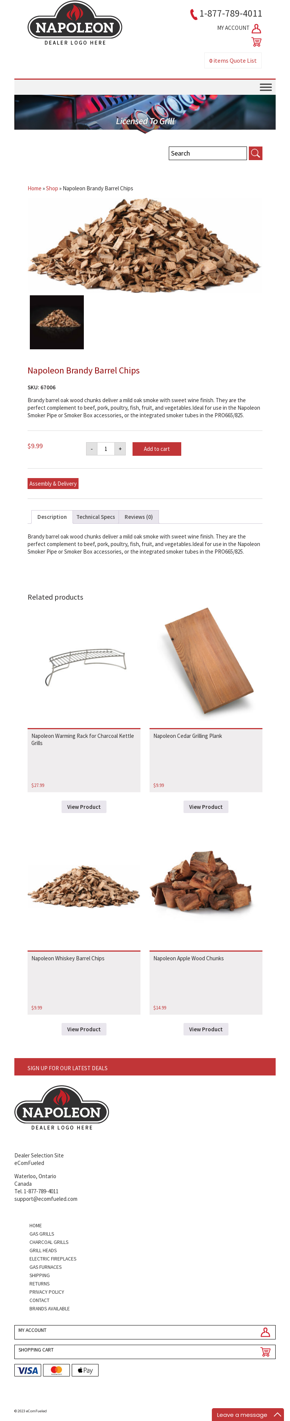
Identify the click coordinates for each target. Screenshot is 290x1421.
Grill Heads (43, 1250)
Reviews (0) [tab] (139, 516)
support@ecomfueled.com (45, 1198)
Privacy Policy (46, 1292)
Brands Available (49, 1308)
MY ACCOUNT (239, 28)
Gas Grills (41, 1234)
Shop (52, 188)
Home (35, 188)
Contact (39, 1300)
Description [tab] (52, 516)
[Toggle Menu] (266, 87)
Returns (39, 1284)
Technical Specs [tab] (95, 516)
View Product (84, 806)
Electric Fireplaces (52, 1259)
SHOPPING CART (36, 1350)
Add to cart (157, 448)
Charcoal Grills (48, 1242)
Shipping (39, 1275)
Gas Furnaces (45, 1267)
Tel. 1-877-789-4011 (36, 1191)
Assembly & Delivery (53, 483)
